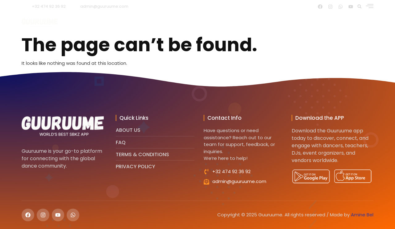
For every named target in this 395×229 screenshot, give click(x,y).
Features (199, 23)
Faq (295, 23)
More (363, 23)
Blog (272, 23)
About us (164, 23)
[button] (359, 6)
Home (133, 23)
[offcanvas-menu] (369, 6)
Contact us (326, 23)
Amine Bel (362, 214)
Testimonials (238, 23)
